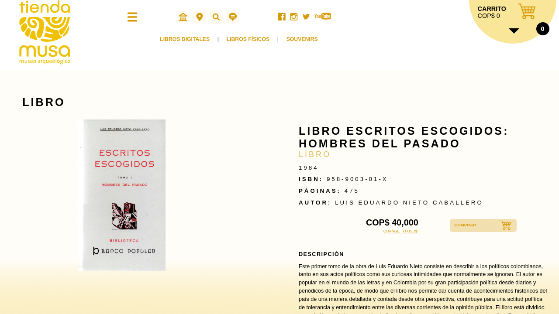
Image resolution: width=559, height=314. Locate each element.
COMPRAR (468, 225)
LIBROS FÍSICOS (251, 43)
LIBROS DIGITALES (186, 43)
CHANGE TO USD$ (400, 231)
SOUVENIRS (307, 43)
